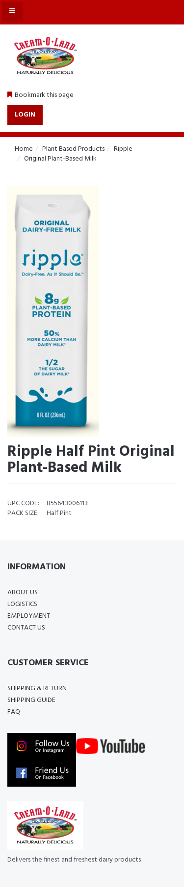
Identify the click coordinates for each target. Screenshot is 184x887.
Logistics (22, 604)
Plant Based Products (73, 149)
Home (24, 149)
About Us (22, 592)
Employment (28, 616)
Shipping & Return (37, 688)
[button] (40, 95)
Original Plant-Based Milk (60, 158)
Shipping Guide (31, 700)
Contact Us (26, 627)
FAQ (13, 712)
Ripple (123, 149)
